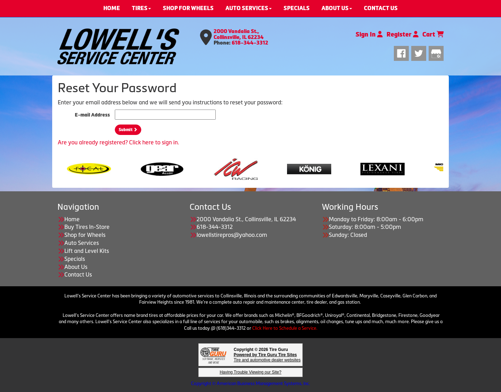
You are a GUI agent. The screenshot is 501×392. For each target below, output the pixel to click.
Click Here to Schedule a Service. (284, 328)
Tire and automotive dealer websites (267, 357)
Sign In (369, 34)
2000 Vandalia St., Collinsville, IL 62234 (239, 34)
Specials (74, 259)
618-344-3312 (250, 43)
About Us (75, 267)
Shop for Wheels (84, 235)
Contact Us (78, 274)
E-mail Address (92, 115)
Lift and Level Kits (86, 251)
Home (72, 219)
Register (403, 34)
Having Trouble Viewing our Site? (250, 372)
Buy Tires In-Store (87, 227)
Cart (433, 34)
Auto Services (81, 243)
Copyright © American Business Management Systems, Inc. (250, 383)
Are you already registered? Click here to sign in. (118, 142)
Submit (128, 129)
